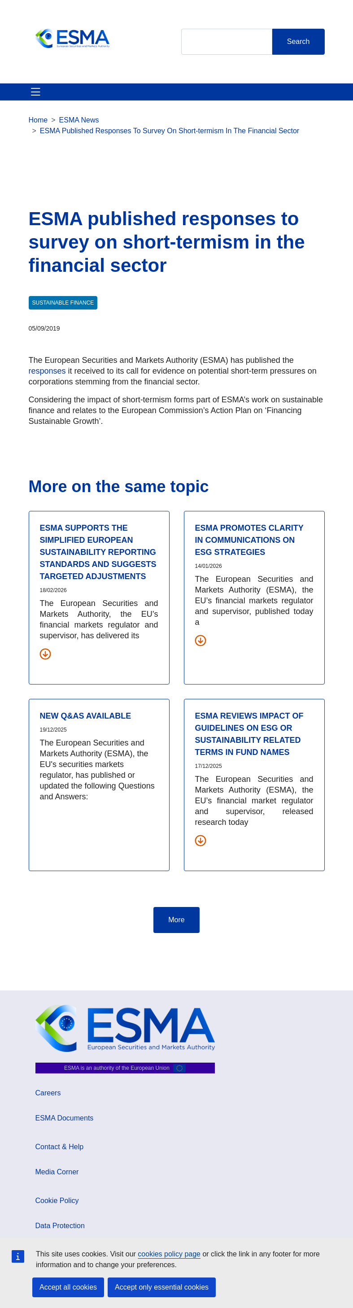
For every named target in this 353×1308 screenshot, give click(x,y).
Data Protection (60, 1226)
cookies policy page (169, 1254)
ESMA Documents (64, 1118)
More (176, 920)
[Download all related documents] (45, 653)
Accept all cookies (68, 1287)
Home (38, 120)
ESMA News (79, 120)
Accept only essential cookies (162, 1287)
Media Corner (57, 1172)
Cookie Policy (57, 1200)
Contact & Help (59, 1147)
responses (47, 370)
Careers (48, 1093)
